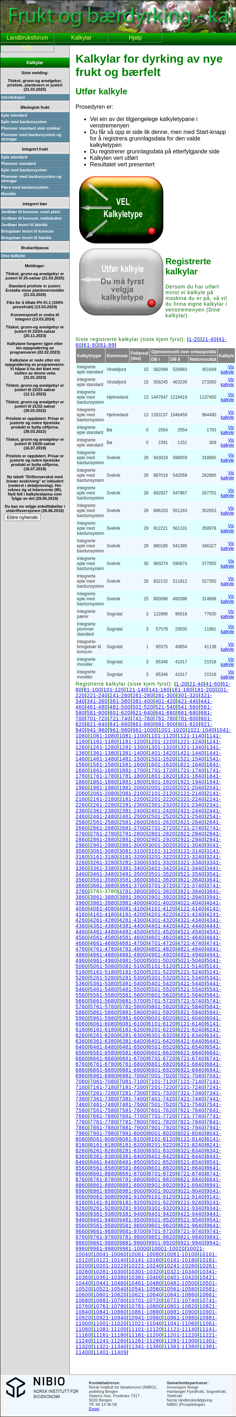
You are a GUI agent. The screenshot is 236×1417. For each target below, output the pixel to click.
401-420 (165, 701)
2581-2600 (132, 822)
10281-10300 (110, 1271)
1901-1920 (162, 782)
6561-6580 (103, 1052)
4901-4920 (162, 955)
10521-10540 (110, 1289)
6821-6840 (191, 1064)
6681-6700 (132, 1058)
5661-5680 (103, 1001)
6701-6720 (162, 1058)
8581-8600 (132, 1168)
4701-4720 (162, 943)
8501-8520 (162, 1162)
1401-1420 (162, 753)
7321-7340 (191, 1093)
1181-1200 (132, 741)
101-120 (113, 689)
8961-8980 (103, 1191)
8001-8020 (162, 1133)
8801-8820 (162, 1179)
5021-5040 (191, 960)
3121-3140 (191, 851)
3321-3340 (191, 862)
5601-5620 (162, 995)
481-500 (120, 707)
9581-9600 (132, 1225)
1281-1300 (132, 747)
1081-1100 (132, 736)
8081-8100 (132, 1139)
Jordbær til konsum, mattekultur (31, 218)
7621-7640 (191, 1110)
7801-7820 (162, 1122)
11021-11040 (145, 1323)
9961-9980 (103, 1248)
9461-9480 (103, 1220)
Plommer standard (18, 163)
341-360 (97, 701)
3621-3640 (191, 880)
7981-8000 (132, 1133)
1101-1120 (162, 736)
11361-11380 (181, 1346)
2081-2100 (132, 793)
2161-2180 (103, 799)
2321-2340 (191, 805)
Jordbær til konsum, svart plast (30, 212)
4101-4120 (162, 908)
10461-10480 (145, 1283)
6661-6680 (103, 1058)
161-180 (182, 689)
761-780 (165, 718)
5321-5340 (191, 978)
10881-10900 (181, 1312)
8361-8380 (103, 1156)
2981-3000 (132, 845)
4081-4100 (132, 908)
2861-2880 (103, 839)
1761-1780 (103, 776)
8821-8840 (191, 1179)
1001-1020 (172, 730)
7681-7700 (132, 1116)
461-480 (97, 707)
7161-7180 (103, 1087)
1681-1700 (132, 770)
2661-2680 (103, 828)
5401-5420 (162, 983)
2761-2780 (103, 834)
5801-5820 (162, 1006)
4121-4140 (191, 908)
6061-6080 (103, 1024)
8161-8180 (103, 1145)
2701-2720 (162, 828)
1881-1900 (132, 782)
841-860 (120, 724)
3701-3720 (162, 885)
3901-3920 (162, 897)
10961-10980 (181, 1317)
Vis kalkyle (227, 369)
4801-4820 (162, 949)
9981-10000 (134, 1248)
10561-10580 (181, 1289)
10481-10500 (181, 1283)
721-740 (120, 718)
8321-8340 (191, 1150)
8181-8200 (132, 1145)
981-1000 (144, 730)
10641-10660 (181, 1294)
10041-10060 (110, 1254)
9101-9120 (162, 1196)
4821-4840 (191, 949)
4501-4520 (162, 931)
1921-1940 (191, 782)
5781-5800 (132, 1006)
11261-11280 (145, 1341)
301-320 (188, 695)
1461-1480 (103, 759)
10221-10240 (145, 1266)
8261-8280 (103, 1150)
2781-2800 (132, 834)
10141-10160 (145, 1260)
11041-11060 (181, 1323)
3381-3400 (132, 868)
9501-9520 (162, 1220)
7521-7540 (191, 1104)
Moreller (9, 194)
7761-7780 (103, 1122)
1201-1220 (162, 741)
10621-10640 (145, 1294)
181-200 (204, 689)
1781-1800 (132, 776)
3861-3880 (103, 897)
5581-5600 (132, 995)
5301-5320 (162, 978)
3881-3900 (132, 897)
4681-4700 (132, 943)
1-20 (194, 339)
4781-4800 (132, 949)
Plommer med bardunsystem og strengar (31, 137)
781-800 (188, 718)
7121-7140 (191, 1081)
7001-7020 (162, 1076)
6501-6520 (162, 1047)
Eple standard (14, 115)
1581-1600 (132, 764)
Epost (94, 1409)
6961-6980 (103, 1076)
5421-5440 (191, 983)
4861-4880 (103, 955)
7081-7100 (132, 1081)
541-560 (188, 707)
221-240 (97, 695)
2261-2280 (103, 805)
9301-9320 (162, 1208)
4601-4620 (162, 937)
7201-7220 (162, 1087)
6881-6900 (132, 1070)
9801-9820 (162, 1237)
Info (27, 47)
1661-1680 (103, 770)
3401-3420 (162, 868)
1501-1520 (162, 759)
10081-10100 (181, 1254)
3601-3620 (162, 880)
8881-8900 (132, 1185)
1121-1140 (191, 736)
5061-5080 (103, 966)
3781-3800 (132, 891)
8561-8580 (103, 1168)
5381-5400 (132, 983)
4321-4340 (191, 920)
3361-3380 (103, 868)
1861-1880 (103, 782)
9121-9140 (191, 1196)
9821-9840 (191, 1237)
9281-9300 (132, 1208)
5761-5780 (103, 1006)
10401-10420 (181, 1277)
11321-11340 (110, 1346)
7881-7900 (132, 1127)
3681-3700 (132, 885)
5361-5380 (103, 983)
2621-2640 (191, 822)
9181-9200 (132, 1202)
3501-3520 (162, 874)
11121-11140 (181, 1329)
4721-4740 (191, 943)
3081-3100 (132, 851)
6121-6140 (191, 1024)
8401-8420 (162, 1156)
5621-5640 (191, 995)
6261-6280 (103, 1035)
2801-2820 (162, 834)
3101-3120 (162, 851)
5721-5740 (191, 1001)
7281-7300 (132, 1093)
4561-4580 (103, 937)
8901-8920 (162, 1185)
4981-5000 (132, 960)
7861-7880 (103, 1127)
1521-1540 (191, 759)
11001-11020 (110, 1323)
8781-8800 (132, 1179)
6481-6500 (132, 1047)
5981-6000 (132, 1018)
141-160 (159, 689)
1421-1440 (191, 753)
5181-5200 (132, 972)
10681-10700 (110, 1300)
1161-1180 (103, 741)
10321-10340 (181, 1271)
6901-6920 (162, 1070)
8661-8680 (103, 1173)
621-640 (142, 713)
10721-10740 (181, 1300)
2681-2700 (132, 828)
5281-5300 (132, 978)
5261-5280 (103, 978)
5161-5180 (103, 972)
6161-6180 (103, 1029)
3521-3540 (191, 874)
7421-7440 (191, 1099)
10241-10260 (181, 1266)
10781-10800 (145, 1306)
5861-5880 (103, 1012)
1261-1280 (103, 747)
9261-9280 (103, 1208)
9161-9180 (103, 1202)
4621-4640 (191, 937)
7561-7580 (103, 1110)
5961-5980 (103, 1018)
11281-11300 (181, 1341)
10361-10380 (110, 1277)
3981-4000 (132, 903)
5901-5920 (162, 1012)
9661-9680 (103, 1231)
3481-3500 (132, 874)
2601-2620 (162, 822)
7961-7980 (103, 1133)
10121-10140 (110, 1260)
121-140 (136, 689)
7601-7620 (162, 1110)
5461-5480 (103, 989)
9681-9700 (132, 1231)
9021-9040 (191, 1191)
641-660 (165, 713)
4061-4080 (103, 908)
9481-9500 (132, 1220)
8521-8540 (191, 1162)
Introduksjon (13, 97)
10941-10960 (145, 1317)
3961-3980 (103, 903)
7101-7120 (162, 1081)
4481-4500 (132, 931)
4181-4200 (132, 914)
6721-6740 (191, 1058)
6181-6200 (132, 1029)
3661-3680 (103, 885)
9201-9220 (162, 1202)
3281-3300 (132, 862)
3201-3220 (162, 857)
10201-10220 (110, 1266)
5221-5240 (191, 972)
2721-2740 (191, 828)
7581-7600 (132, 1110)
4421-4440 (191, 926)
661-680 (188, 713)
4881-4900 (132, 955)
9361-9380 (103, 1214)
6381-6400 (132, 1041)
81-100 (93, 689)
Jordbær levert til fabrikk (24, 225)
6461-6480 (103, 1047)
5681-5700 (132, 1001)
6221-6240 (191, 1029)
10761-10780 (110, 1306)
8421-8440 (191, 1156)
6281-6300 (132, 1035)
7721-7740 (191, 1116)
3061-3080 (103, 851)
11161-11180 (110, 1335)
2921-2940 (191, 839)
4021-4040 (191, 903)
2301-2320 (162, 805)
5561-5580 (103, 995)
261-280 (142, 695)
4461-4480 (103, 931)
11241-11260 (110, 1341)
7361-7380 (103, 1099)
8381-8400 (132, 1156)
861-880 (142, 724)
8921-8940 (191, 1185)
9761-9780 (103, 1237)
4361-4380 (103, 926)
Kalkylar (81, 38)
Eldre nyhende (22, 517)
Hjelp (135, 38)
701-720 (97, 718)
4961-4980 (103, 960)
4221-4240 (191, 914)
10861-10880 (145, 1312)
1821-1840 (191, 776)
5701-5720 (162, 1001)
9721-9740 (191, 1231)
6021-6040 (191, 1018)
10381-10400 (145, 1277)
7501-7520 (162, 1104)
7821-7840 (191, 1122)
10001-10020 (168, 1248)
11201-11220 (181, 1335)
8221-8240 (191, 1145)
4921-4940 (191, 955)
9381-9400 (132, 1214)
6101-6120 (162, 1024)
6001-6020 (162, 1018)
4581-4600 (132, 937)
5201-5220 (162, 972)
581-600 (97, 713)
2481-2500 (132, 816)
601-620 (120, 713)
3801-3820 (162, 891)
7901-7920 (162, 1127)
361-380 (120, 701)
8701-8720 (162, 1173)
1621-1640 (191, 764)
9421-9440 (191, 1214)
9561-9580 (103, 1225)
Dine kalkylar (13, 256)
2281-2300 (132, 805)
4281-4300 (132, 920)
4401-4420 (162, 926)
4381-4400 (132, 926)
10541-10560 (145, 1289)
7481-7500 (132, 1104)
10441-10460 (110, 1283)
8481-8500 (132, 1162)
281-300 (165, 695)
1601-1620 (162, 764)
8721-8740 (191, 1173)
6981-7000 (132, 1076)
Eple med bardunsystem (24, 122)
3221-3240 (191, 857)
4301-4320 (162, 920)
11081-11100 (110, 1329)
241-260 (120, 695)
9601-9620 (162, 1225)
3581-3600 (132, 880)
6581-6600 (132, 1052)
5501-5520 (162, 989)
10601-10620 (110, 1294)
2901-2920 (162, 839)
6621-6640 (191, 1052)
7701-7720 (162, 1116)
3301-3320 (162, 862)
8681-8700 (132, 1173)
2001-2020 (162, 787)
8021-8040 (191, 1133)
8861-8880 (103, 1185)
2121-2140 (191, 793)
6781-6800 (132, 1064)
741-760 (142, 718)
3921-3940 (191, 897)
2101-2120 (162, 793)
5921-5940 (191, 1012)
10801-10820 (181, 1306)
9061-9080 (103, 1196)
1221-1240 (191, 741)
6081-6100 (132, 1024)
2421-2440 (191, 810)
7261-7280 (103, 1093)
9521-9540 (191, 1220)
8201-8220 (162, 1145)
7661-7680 (103, 1116)
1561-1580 (103, 764)
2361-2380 (103, 810)
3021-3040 (191, 845)
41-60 (213, 684)
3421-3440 (191, 868)
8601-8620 (162, 1168)
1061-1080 (103, 736)
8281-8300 (132, 1150)
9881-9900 (132, 1243)
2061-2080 (103, 793)
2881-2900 (132, 839)
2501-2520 (162, 816)
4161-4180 (103, 914)
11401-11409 (110, 1352)
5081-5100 (132, 966)
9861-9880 (103, 1243)
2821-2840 (191, 834)
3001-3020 (162, 845)
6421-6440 (191, 1041)
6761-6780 (103, 1064)
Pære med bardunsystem (24, 187)
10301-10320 (145, 1271)
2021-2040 (191, 787)
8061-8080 (103, 1139)
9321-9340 (191, 1208)
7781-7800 (132, 1122)
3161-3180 (103, 857)
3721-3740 (191, 885)
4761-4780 (103, 949)
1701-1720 (162, 770)
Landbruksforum (27, 38)
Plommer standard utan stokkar (30, 128)
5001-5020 (162, 960)
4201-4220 (162, 914)
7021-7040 (191, 1076)
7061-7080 (103, 1081)
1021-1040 (201, 730)
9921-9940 (191, 1243)
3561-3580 (103, 880)
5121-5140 (191, 966)
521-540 (165, 707)
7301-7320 (162, 1093)
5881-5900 (132, 1012)
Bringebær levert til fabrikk (26, 238)
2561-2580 (103, 822)
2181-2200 (132, 799)
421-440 (188, 701)
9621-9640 (191, 1225)
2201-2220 (162, 799)
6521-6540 (191, 1047)
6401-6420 (162, 1041)
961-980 (120, 730)
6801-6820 (162, 1064)
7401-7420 (162, 1099)
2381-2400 (132, 810)
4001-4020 (162, 903)
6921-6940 (191, 1070)
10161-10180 (181, 1260)
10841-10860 (110, 1312)
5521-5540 (191, 989)
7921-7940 (191, 1127)
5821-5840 (191, 1006)
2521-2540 (191, 816)
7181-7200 (132, 1087)
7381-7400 (132, 1099)
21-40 (209, 339)
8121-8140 (191, 1139)
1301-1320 (162, 747)
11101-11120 (145, 1329)
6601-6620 (162, 1052)
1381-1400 (132, 753)
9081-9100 (132, 1196)
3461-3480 (103, 874)
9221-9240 (191, 1202)
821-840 (97, 724)
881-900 (165, 724)
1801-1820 (162, 776)
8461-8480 (103, 1162)
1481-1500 (132, 759)
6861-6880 (103, 1070)
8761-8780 (103, 1179)
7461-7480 (103, 1104)
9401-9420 (162, 1214)
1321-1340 (191, 747)
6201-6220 (162, 1029)
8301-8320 (162, 1150)
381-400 (142, 701)
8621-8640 (191, 1168)
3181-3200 (132, 857)
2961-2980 (103, 845)
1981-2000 (132, 787)
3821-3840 (191, 891)
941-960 (97, 730)
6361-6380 (103, 1041)
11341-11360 (145, 1346)
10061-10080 (145, 1254)
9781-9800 (132, 1237)
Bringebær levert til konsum (27, 231)
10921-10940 (110, 1317)
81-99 (107, 345)
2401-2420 (162, 810)
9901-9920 (162, 1243)
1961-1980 (103, 787)
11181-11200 (145, 1335)
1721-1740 (191, 770)
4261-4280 (103, 920)
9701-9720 (162, 1231)
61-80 (91, 345)
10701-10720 (145, 1300)
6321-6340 (191, 1035)
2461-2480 (103, 816)
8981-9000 (132, 1191)
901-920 (188, 724)
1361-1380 (103, 753)
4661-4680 (103, 943)
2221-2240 (191, 799)
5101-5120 (162, 966)
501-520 (142, 707)
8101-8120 (162, 1139)
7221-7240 (191, 1087)
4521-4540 (191, 931)
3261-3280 (103, 862)
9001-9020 (162, 1191)
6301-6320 (162, 1035)
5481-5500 (132, 989)
